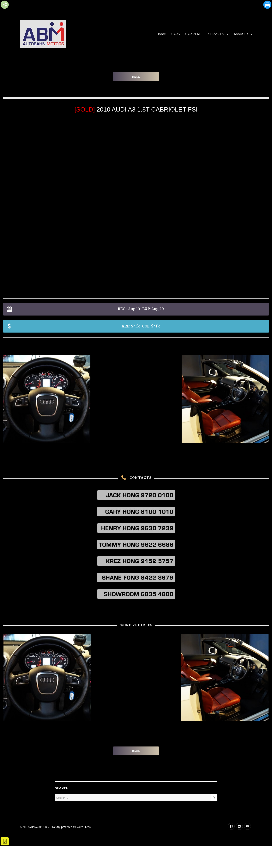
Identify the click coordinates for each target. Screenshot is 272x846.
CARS (175, 34)
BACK (136, 76)
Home (161, 34)
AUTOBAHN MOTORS (33, 827)
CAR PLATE (194, 34)
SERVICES (216, 34)
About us (241, 34)
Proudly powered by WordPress (70, 827)
